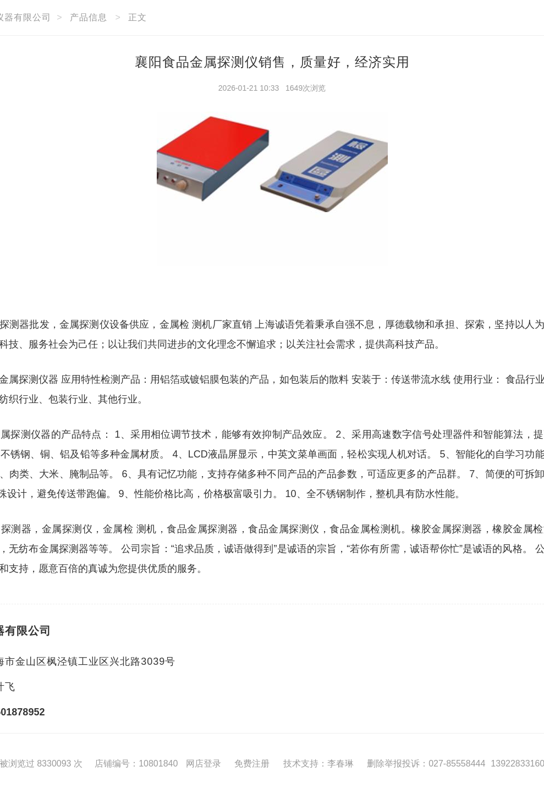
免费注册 (252, 763)
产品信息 (88, 17)
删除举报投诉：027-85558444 (426, 763)
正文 (137, 17)
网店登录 (203, 763)
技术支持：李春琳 (318, 763)
